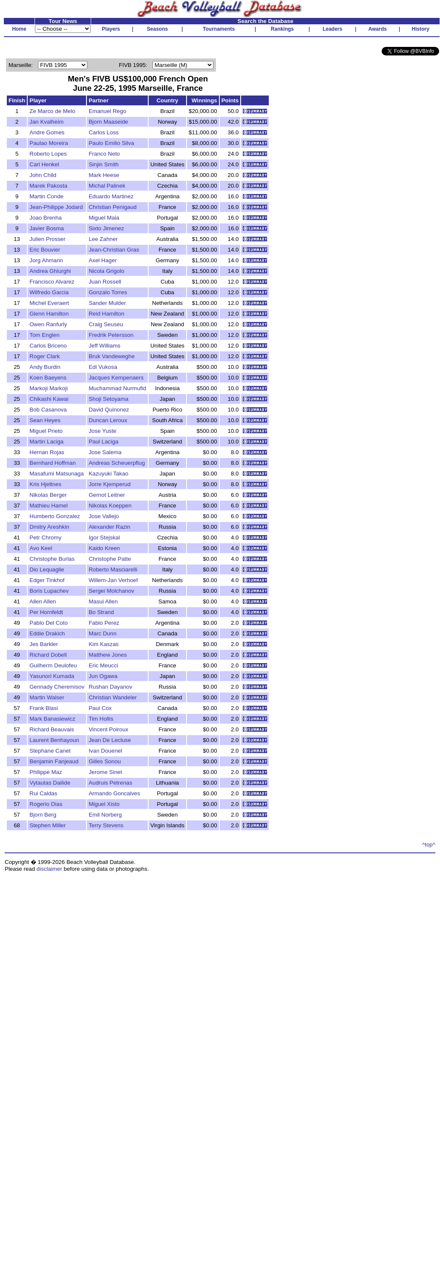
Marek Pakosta (48, 186)
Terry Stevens (106, 825)
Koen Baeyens (47, 377)
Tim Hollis (101, 719)
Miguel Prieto (46, 431)
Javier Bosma (46, 228)
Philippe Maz (45, 772)
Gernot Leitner (107, 495)
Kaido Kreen (104, 548)
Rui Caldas (43, 793)
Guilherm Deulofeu (53, 665)
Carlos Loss (103, 132)
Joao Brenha (45, 217)
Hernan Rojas (46, 452)
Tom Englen (44, 335)
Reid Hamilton (106, 313)
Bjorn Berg (42, 814)
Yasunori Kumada (51, 676)
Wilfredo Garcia (49, 292)
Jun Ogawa (103, 676)
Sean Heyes (44, 420)
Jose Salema (105, 452)
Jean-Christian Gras (114, 249)
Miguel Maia (104, 217)
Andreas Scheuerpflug (117, 463)
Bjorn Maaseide (108, 122)
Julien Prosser (47, 239)
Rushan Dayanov (110, 687)
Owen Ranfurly (48, 324)
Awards (377, 29)
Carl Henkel (44, 164)
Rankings (282, 29)
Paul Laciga (103, 441)
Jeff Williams (105, 345)
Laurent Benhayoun (54, 740)
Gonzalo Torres (108, 292)
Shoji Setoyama (108, 399)
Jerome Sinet (105, 772)
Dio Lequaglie (46, 569)
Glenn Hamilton (49, 313)
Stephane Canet (49, 751)
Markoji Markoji (48, 388)
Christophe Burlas (52, 559)
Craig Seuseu (106, 324)
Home (19, 29)
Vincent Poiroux (108, 729)
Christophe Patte (110, 559)
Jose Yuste (102, 431)
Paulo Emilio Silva (111, 143)
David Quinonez (109, 409)
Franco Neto (104, 154)
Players (111, 29)
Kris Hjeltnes (45, 484)
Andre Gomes (46, 132)
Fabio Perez (104, 623)
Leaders (332, 29)
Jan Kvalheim (46, 122)
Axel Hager (103, 260)
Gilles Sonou (105, 761)
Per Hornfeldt (46, 612)
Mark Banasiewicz (52, 719)
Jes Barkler (43, 644)
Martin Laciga (46, 441)
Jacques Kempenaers (116, 377)
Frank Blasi (43, 708)
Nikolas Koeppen (110, 505)
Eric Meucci (103, 665)
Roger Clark (44, 356)
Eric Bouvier (44, 249)
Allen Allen (42, 601)
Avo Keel (40, 548)
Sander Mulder (107, 303)
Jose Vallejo (104, 516)
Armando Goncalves (114, 793)
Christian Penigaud (113, 207)
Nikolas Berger (47, 495)
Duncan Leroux (108, 420)
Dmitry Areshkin (49, 527)
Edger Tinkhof (46, 580)
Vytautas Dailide (49, 783)
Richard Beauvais (51, 729)
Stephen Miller (47, 825)
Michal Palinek (107, 186)
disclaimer (49, 869)
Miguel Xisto (104, 804)
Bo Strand (101, 612)
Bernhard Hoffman (52, 463)
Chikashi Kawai (48, 399)
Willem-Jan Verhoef (113, 580)
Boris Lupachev (49, 591)
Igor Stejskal (104, 537)
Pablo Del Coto (48, 623)
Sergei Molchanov (111, 591)
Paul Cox (100, 708)
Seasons (157, 29)
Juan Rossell (105, 281)
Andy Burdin (44, 367)
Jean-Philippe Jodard (56, 207)
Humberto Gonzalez (54, 516)
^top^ (428, 844)
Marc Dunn (102, 633)
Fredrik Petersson (111, 335)
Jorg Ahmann (46, 260)
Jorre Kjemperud (110, 484)
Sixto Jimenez (106, 228)
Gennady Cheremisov (56, 687)
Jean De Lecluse (110, 740)
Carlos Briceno (47, 345)
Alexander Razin (109, 527)
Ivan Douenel (105, 751)
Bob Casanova (47, 409)
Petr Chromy (45, 537)
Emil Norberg (105, 814)
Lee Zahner (103, 239)
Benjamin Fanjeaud (53, 761)
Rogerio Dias (45, 804)
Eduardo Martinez (111, 196)
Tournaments (219, 29)
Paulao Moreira (48, 143)
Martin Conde (46, 196)
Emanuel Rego (107, 111)
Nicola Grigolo (106, 271)
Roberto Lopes (47, 154)
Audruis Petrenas (110, 783)
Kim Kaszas (103, 644)
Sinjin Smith (103, 164)
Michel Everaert (49, 303)
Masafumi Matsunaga (56, 473)
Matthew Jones (108, 655)
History (420, 29)
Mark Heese (104, 175)
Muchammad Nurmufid (117, 388)
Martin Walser (46, 697)
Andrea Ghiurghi (50, 271)
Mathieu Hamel (48, 505)
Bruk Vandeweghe (112, 356)
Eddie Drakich (47, 633)
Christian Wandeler (113, 697)
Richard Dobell (47, 655)
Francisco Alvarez (51, 281)
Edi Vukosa (103, 367)
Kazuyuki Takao (108, 473)
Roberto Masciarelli (113, 569)
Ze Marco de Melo (52, 111)
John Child (42, 175)
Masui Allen (103, 601)
